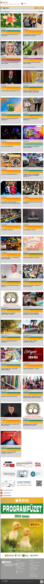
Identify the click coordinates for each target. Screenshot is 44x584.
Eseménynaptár (8, 490)
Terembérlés (7, 493)
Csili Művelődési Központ (20, 568)
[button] (4, 8)
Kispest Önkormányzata (20, 562)
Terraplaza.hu (18, 567)
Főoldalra (41, 11)
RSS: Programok (21, 570)
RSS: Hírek (20, 572)
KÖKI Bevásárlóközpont (20, 563)
